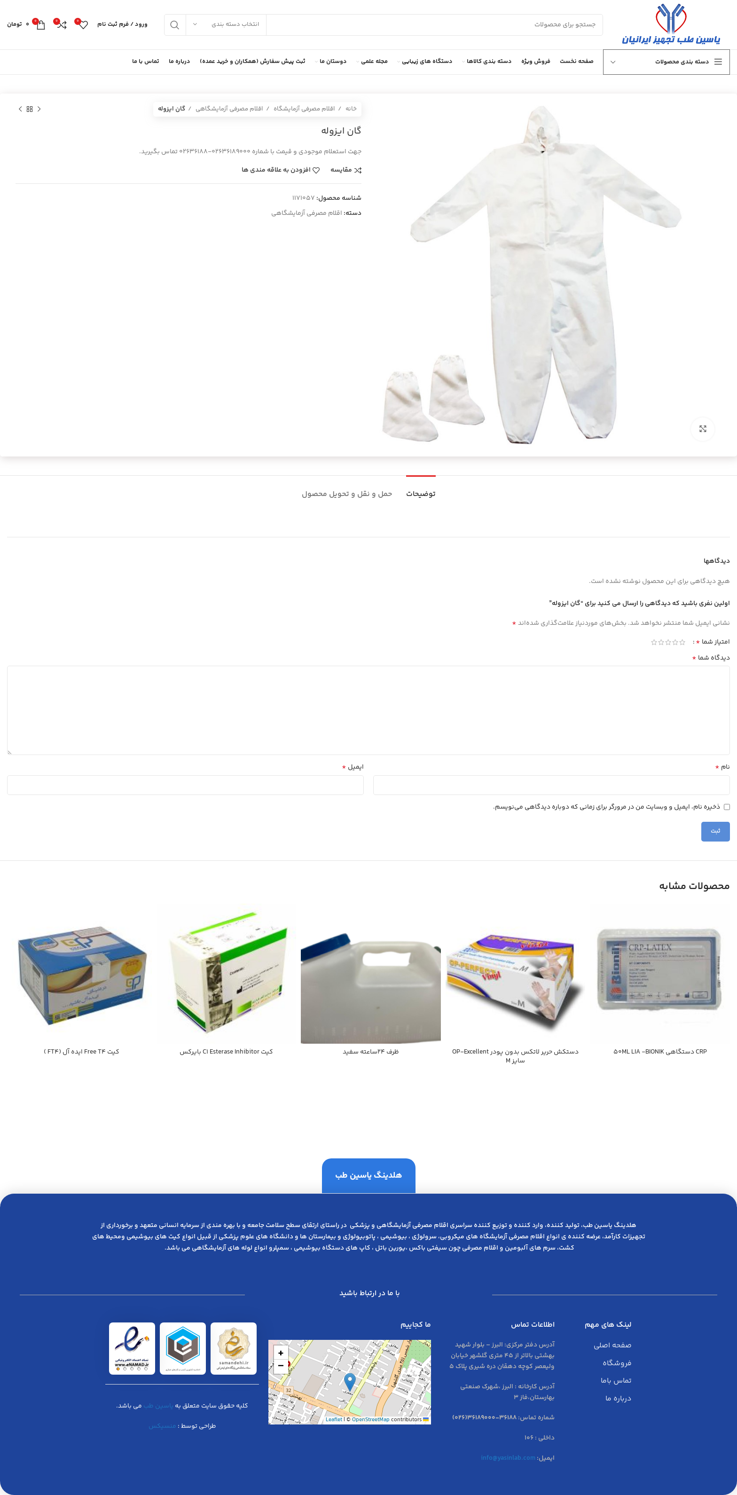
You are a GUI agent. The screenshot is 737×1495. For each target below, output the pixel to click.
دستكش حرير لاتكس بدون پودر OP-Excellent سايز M (515, 1057)
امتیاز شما (713, 642)
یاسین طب (158, 1406)
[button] (350, 1382)
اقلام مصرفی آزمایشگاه (303, 109)
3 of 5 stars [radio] (668, 642)
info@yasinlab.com (508, 1458)
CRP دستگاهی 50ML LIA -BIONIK (660, 1052)
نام (722, 767)
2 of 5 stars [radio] (675, 642)
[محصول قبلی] (39, 109)
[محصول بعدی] (20, 109)
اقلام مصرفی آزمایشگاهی (228, 109)
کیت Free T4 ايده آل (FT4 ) (81, 1052)
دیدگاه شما (711, 658)
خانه (350, 109)
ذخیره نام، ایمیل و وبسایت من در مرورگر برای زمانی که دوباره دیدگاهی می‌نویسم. (606, 807)
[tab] (421, 489)
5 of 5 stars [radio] (654, 642)
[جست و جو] (383, 25)
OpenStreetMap (371, 1420)
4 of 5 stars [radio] (661, 642)
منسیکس (162, 1426)
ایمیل (353, 767)
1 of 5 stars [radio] (682, 642)
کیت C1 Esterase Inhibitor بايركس (226, 1052)
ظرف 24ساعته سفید (371, 1052)
